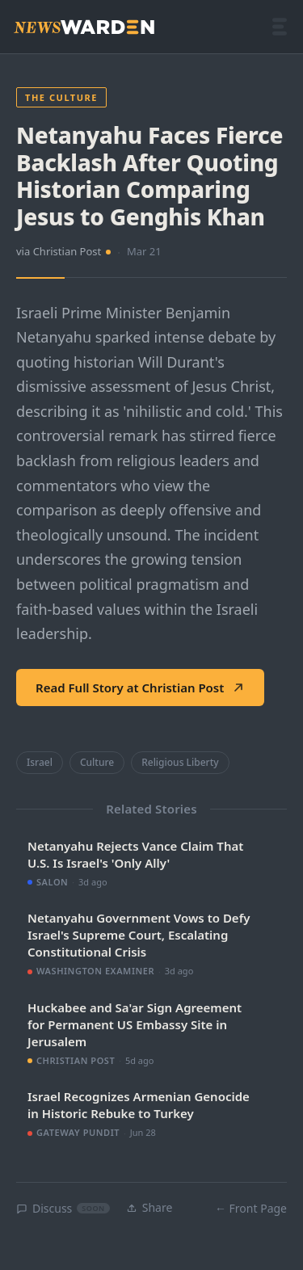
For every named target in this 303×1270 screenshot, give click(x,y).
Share (149, 1207)
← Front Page (251, 1208)
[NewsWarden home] (84, 27)
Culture (97, 762)
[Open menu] (279, 27)
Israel (40, 762)
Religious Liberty (179, 762)
